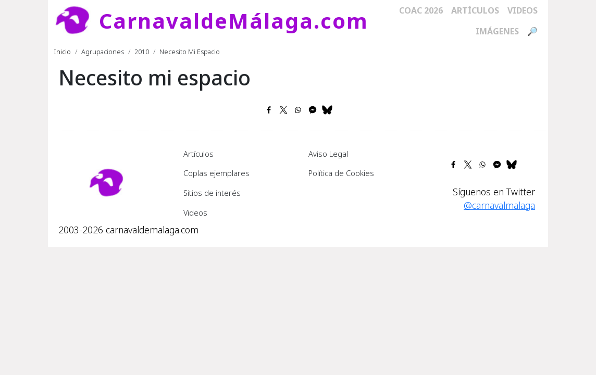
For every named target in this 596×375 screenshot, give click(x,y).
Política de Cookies (341, 173)
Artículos (475, 10)
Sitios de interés (212, 193)
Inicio (62, 51)
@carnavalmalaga (499, 205)
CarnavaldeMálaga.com (233, 20)
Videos (522, 10)
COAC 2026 (421, 10)
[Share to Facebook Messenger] (312, 110)
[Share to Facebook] (269, 110)
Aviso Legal (328, 153)
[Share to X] (283, 110)
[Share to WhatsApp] (298, 110)
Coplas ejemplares (216, 173)
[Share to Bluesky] (327, 110)
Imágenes (497, 31)
